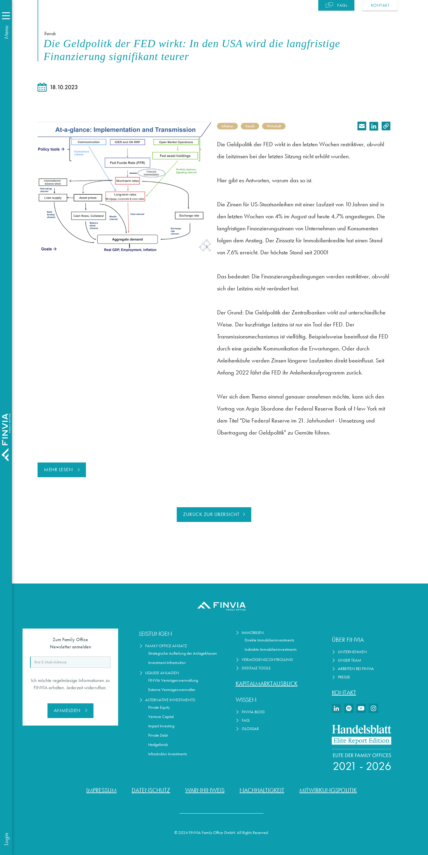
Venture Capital (161, 716)
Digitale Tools (256, 668)
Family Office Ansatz (166, 645)
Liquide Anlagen (162, 672)
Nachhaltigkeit (262, 790)
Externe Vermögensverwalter (171, 689)
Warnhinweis (205, 790)
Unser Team (349, 660)
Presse (344, 677)
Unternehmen (352, 651)
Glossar (250, 728)
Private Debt (158, 735)
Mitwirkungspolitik (328, 790)
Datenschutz (151, 790)
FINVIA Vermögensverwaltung (173, 680)
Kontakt (344, 692)
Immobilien (253, 632)
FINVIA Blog (253, 711)
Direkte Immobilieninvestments (269, 640)
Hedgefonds (158, 744)
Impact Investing (161, 726)
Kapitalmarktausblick (267, 683)
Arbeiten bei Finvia (356, 668)
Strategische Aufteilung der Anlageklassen (182, 653)
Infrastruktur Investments (167, 753)
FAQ (245, 720)
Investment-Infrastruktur (167, 662)
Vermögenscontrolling (267, 659)
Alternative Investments (170, 699)
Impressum (101, 790)
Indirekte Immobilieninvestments (271, 649)
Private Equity (159, 707)
